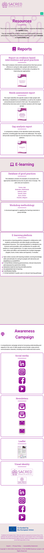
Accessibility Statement (30, 546)
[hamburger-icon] (41, 13)
